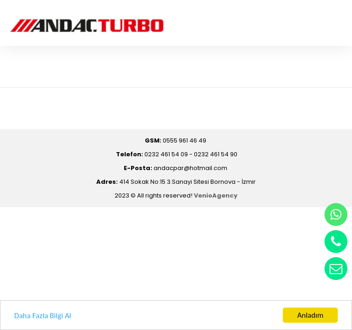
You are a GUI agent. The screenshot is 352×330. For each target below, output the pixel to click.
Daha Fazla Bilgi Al (42, 316)
